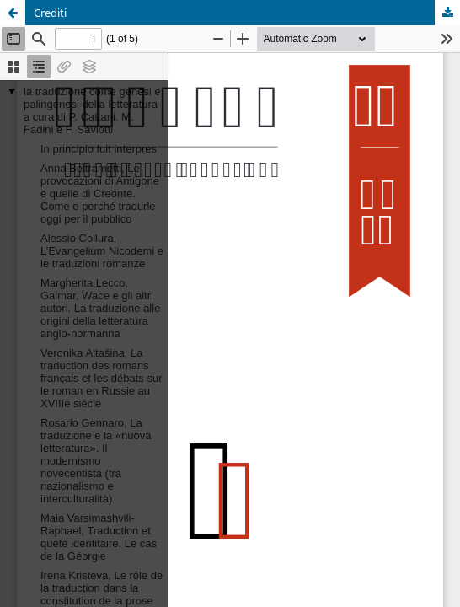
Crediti (50, 12)
